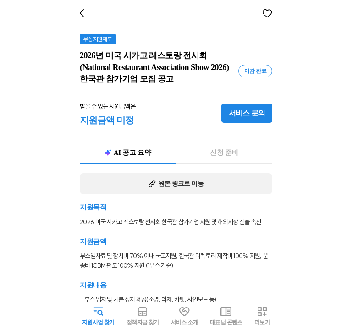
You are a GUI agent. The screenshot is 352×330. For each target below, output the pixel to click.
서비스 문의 (249, 113)
